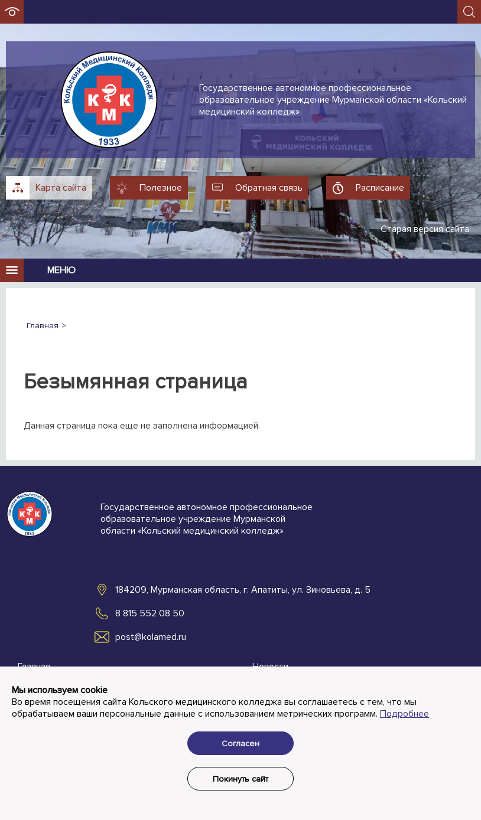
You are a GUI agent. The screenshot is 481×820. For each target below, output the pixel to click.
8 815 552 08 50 (149, 613)
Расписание (380, 188)
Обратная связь (269, 188)
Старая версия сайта (425, 229)
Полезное (160, 188)
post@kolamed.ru (150, 637)
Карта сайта (60, 188)
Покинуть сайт (240, 779)
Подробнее (404, 714)
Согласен (240, 744)
